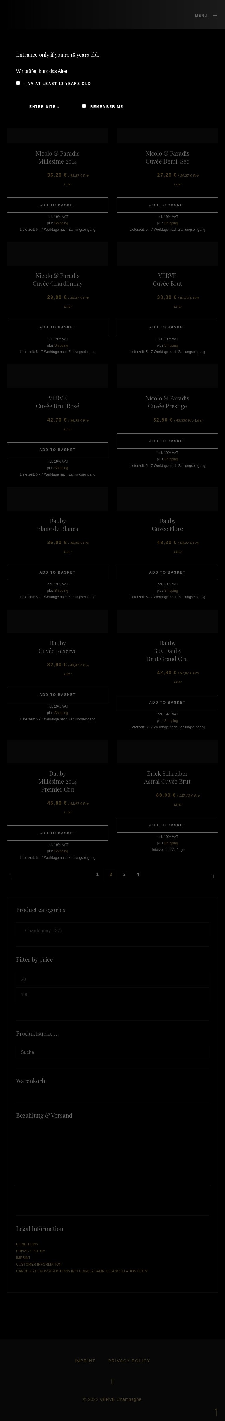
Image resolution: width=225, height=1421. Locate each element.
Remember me (103, 107)
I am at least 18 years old (53, 83)
